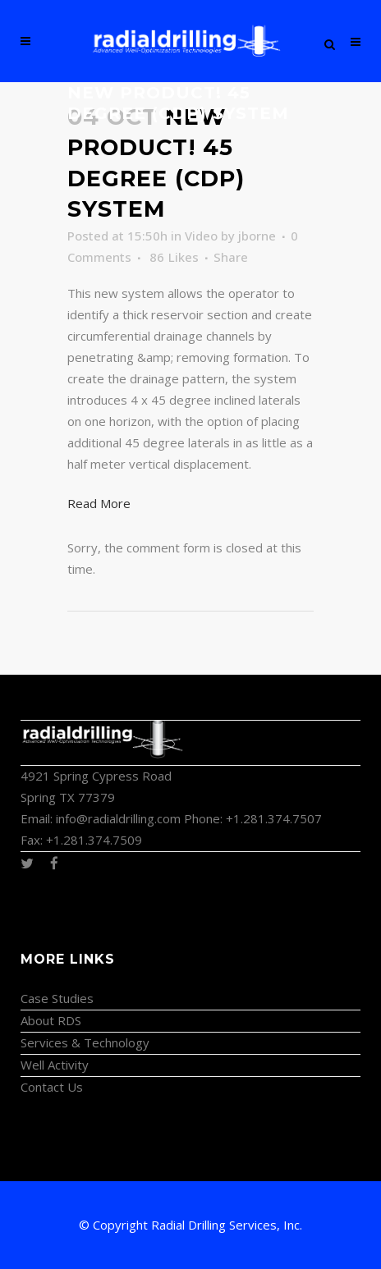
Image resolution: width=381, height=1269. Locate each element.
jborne (257, 235)
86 (174, 257)
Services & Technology (85, 1042)
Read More (99, 503)
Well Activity (55, 1064)
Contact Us (52, 1087)
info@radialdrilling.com (118, 818)
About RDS (51, 1020)
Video (201, 235)
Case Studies (57, 998)
